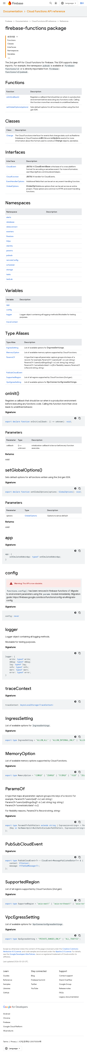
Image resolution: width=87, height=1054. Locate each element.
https (8, 241)
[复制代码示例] (79, 418)
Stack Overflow (65, 980)
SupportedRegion (13, 377)
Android (6, 1014)
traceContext (12, 322)
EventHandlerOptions (15, 181)
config (9, 310)
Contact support (66, 975)
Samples (6, 984)
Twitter (34, 984)
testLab (9, 279)
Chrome (6, 1018)
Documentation (13, 11)
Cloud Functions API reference (46, 11)
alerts (8, 217)
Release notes (65, 988)
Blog (33, 975)
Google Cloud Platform (12, 1026)
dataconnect (11, 227)
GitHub (6, 992)
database (10, 222)
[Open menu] (4, 3)
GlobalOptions (12, 186)
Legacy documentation (69, 997)
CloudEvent (11, 166)
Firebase (8, 21)
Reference (64, 21)
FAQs (61, 992)
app (8, 305)
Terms (5, 1042)
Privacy (14, 1042)
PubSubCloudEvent (14, 372)
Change (9, 135)
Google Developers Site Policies (22, 954)
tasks (8, 274)
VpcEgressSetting (13, 382)
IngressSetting (12, 347)
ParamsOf (10, 357)
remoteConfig (12, 260)
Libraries (6, 988)
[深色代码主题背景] (75, 418)
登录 (82, 3)
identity (9, 246)
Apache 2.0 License (63, 951)
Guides (6, 975)
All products (8, 1031)
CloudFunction (12, 176)
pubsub (9, 255)
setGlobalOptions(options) (17, 107)
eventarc (10, 231)
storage (9, 269)
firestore (9, 236)
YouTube (34, 988)
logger (9, 314)
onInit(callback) (12, 97)
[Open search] (50, 3)
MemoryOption (12, 352)
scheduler (10, 265)
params (9, 250)
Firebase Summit (38, 980)
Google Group (65, 984)
